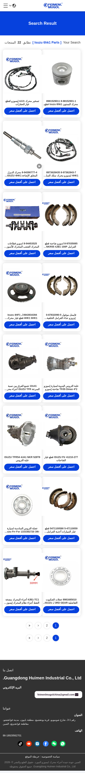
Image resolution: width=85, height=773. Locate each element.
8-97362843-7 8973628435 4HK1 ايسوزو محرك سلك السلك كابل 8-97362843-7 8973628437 (61, 176)
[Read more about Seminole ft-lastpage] (29, 640)
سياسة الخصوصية (51, 758)
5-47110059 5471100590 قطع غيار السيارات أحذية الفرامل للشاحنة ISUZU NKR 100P (61, 533)
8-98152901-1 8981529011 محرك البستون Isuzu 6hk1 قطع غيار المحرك (61, 104)
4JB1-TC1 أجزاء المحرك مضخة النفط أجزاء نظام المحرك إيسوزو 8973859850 (22, 605)
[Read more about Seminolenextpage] (38, 640)
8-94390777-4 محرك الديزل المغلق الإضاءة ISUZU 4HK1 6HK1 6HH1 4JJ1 (22, 176)
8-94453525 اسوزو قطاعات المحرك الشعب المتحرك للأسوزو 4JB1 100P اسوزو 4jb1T (22, 247)
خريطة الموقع (32, 758)
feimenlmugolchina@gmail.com (58, 697)
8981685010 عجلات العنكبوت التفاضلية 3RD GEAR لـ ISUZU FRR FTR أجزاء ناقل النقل (61, 605)
